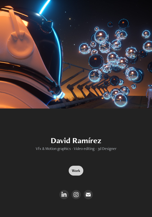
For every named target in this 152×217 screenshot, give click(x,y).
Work (76, 170)
